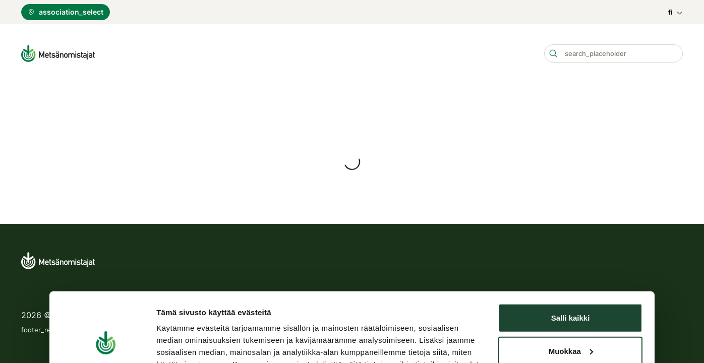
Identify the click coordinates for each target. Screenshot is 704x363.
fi (675, 12)
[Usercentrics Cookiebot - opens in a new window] (106, 303)
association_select (65, 12)
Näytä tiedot (178, 303)
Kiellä (570, 283)
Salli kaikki (570, 217)
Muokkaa (571, 250)
